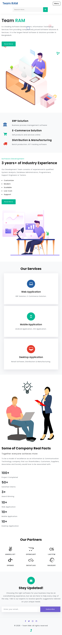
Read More (8, 44)
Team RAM (10, 3)
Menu (56, 3)
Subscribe (50, 609)
